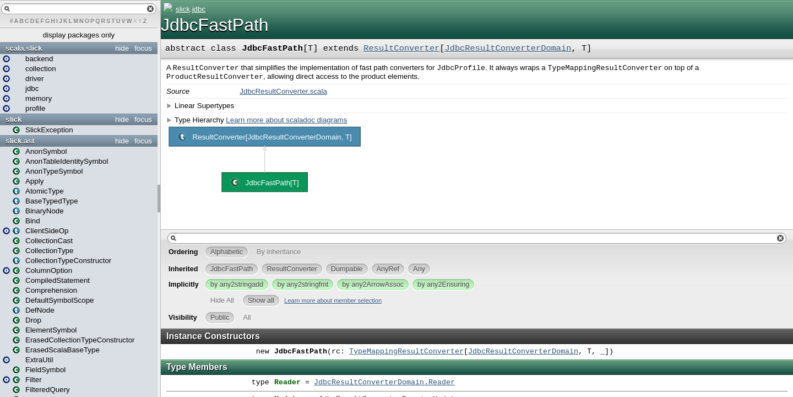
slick (14, 119)
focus (143, 48)
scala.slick (24, 48)
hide (122, 48)
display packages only (79, 35)
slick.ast (20, 141)
